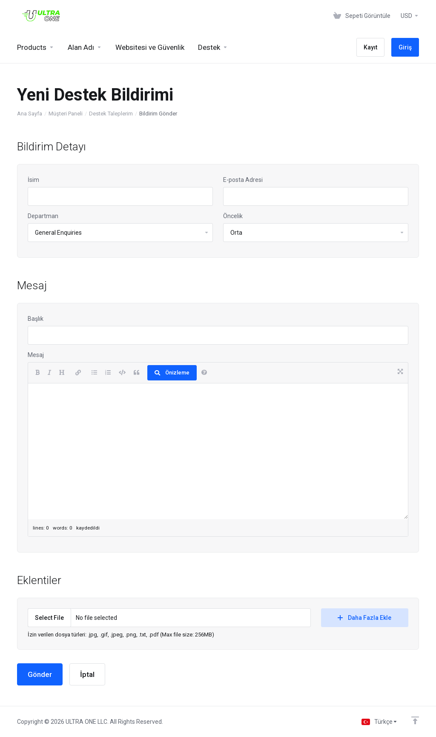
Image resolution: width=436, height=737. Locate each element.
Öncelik (233, 216)
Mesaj (36, 354)
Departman (43, 216)
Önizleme (172, 372)
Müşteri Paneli (66, 113)
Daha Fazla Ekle (364, 617)
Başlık (35, 318)
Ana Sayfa (29, 113)
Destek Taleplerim (111, 113)
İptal (87, 674)
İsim (33, 179)
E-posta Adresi (243, 179)
